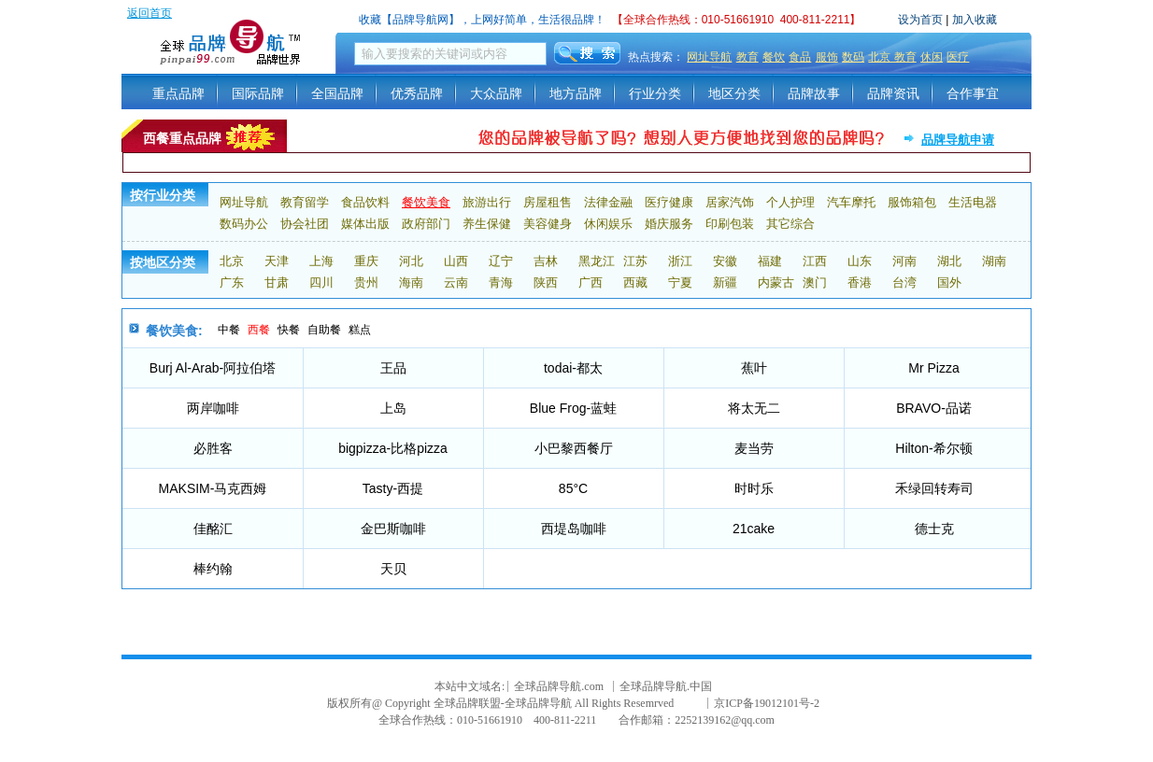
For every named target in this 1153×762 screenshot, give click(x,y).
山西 (456, 261)
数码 (853, 57)
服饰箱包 (912, 202)
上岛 (393, 408)
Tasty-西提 (393, 488)
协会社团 (304, 224)
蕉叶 (754, 367)
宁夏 (680, 282)
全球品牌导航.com (559, 686)
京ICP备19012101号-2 (766, 703)
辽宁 (501, 261)
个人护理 (790, 202)
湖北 (949, 261)
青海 (501, 282)
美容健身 (547, 224)
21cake (754, 528)
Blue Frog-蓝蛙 (573, 408)
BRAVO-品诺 (934, 408)
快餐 (289, 329)
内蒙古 (776, 282)
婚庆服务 (669, 224)
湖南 (994, 261)
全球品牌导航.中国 (665, 686)
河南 (904, 261)
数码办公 (244, 224)
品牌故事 (814, 93)
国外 (949, 282)
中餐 (229, 329)
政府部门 (426, 224)
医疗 (958, 57)
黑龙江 (596, 261)
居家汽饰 (729, 202)
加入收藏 (974, 19)
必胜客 (213, 448)
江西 (815, 261)
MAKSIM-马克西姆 (213, 488)
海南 (411, 282)
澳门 (815, 282)
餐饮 (773, 57)
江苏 (635, 261)
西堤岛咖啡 (573, 528)
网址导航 (709, 57)
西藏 (635, 282)
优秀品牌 (417, 93)
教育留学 (304, 202)
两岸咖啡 (213, 408)
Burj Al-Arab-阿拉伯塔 (212, 367)
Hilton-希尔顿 (933, 448)
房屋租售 (547, 202)
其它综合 (790, 224)
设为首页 (920, 19)
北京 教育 (892, 57)
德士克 (934, 528)
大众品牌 (496, 93)
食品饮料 (365, 202)
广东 (232, 282)
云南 (456, 282)
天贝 (393, 568)
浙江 (680, 261)
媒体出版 (365, 224)
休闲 (931, 57)
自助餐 (324, 329)
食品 (800, 57)
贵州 (366, 282)
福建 (770, 261)
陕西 (546, 282)
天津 (276, 261)
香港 (859, 282)
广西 (590, 282)
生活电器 (972, 202)
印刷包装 (729, 224)
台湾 (904, 282)
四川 (321, 282)
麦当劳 (754, 448)
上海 (321, 261)
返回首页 (149, 13)
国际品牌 (258, 93)
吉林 (546, 261)
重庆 (366, 261)
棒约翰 (213, 568)
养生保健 (487, 224)
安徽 (725, 261)
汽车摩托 (851, 202)
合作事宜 (973, 93)
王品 (393, 367)
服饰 (827, 57)
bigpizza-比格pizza (393, 448)
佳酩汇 (213, 528)
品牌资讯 (893, 93)
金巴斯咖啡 (393, 528)
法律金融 (608, 202)
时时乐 (754, 488)
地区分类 (734, 93)
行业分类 (655, 93)
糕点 (360, 329)
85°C (573, 488)
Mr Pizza (933, 367)
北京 (232, 261)
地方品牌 (575, 93)
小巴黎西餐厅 (573, 448)
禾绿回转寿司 (934, 488)
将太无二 (754, 408)
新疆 (725, 282)
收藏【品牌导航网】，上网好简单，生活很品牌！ (482, 19)
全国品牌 (337, 93)
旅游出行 (487, 202)
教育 (747, 57)
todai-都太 (573, 367)
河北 (411, 261)
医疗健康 (669, 202)
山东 (859, 261)
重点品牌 (178, 93)
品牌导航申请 (957, 140)
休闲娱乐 (608, 224)
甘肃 (276, 282)
